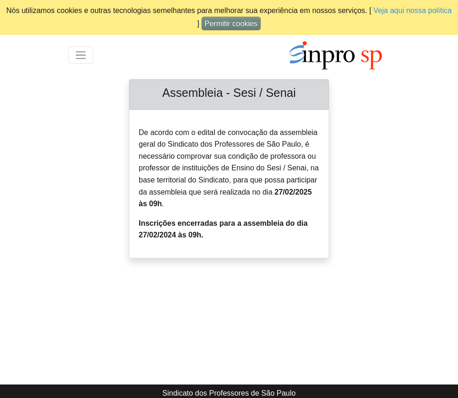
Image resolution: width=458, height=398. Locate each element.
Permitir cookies (231, 23)
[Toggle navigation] (80, 55)
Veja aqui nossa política (412, 10)
